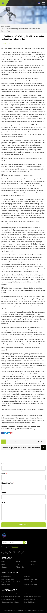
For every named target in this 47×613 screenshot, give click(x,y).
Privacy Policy (20, 567)
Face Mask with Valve (8, 579)
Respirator (27, 576)
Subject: (4, 493)
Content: (4, 502)
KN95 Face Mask (6, 576)
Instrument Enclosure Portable (10, 596)
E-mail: (4, 473)
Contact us (34, 564)
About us (19, 562)
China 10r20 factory (30, 602)
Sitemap (4, 567)
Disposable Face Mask (30, 579)
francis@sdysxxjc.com (38, 610)
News (3, 564)
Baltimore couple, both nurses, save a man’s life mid (19, 448)
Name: (3, 464)
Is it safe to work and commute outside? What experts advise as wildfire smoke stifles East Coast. (28, 442)
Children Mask (5, 584)
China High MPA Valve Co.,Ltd (32, 596)
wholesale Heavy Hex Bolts (9, 594)
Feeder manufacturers (30, 594)
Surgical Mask (28, 582)
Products (33, 562)
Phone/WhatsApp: (7, 483)
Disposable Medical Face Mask (10, 582)
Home (4, 26)
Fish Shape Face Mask (30, 584)
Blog (17, 564)
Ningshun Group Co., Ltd (31, 599)
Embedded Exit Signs (7, 599)
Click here (15, 547)
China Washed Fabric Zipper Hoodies (9, 602)
